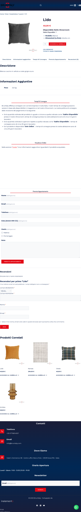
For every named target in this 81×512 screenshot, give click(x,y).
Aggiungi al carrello (57, 44)
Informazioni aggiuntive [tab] (22, 59)
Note (3, 240)
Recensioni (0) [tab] (73, 59)
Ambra (2, 407)
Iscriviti (40, 486)
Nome (8, 195)
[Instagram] (40, 501)
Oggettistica (58, 51)
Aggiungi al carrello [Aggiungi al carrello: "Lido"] (9, 375)
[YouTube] (43, 501)
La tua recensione (7, 293)
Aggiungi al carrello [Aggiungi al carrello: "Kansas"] (37, 375)
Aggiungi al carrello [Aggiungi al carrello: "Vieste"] (65, 375)
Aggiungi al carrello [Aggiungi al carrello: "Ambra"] (9, 414)
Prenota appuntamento (12, 261)
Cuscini (52, 51)
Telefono (9, 212)
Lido (1, 369)
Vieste (58, 369)
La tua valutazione (7, 288)
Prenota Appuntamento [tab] (57, 59)
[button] (75, 506)
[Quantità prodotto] (45, 44)
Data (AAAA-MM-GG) (14, 221)
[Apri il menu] (73, 5)
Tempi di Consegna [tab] (40, 59)
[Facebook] (37, 501)
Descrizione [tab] (7, 59)
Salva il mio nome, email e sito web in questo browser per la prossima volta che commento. (33, 322)
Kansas (30, 369)
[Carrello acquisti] (79, 5)
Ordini (14, 147)
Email (8, 204)
